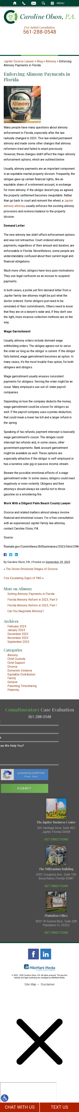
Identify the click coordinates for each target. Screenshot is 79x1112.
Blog (40, 61)
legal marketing (30, 978)
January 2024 (16, 630)
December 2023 (17, 634)
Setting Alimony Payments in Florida (30, 594)
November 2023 (17, 638)
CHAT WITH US (20, 1107)
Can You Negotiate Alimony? (25, 611)
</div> (28, 1096)
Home (15, 3)
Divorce (12, 666)
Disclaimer (48, 984)
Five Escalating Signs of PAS (22, 578)
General (12, 682)
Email (33, 3)
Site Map (30, 984)
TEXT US (59, 1107)
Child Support (16, 662)
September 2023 (18, 642)
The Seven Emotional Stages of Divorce (32, 569)
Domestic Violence (19, 670)
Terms (18, 776)
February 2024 (16, 626)
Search (43, 3)
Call (24, 3)
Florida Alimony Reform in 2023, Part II (32, 599)
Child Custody (16, 659)
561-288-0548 (39, 32)
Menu (60, 3)
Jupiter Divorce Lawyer (19, 61)
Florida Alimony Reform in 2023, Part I (32, 605)
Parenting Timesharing (22, 686)
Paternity (13, 690)
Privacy (11, 776)
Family (11, 678)
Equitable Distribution (21, 674)
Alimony (51, 61)
